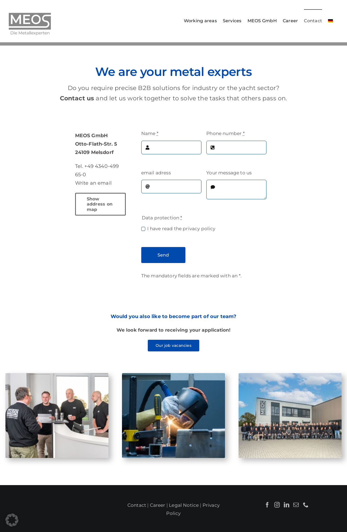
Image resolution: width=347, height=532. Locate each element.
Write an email (93, 183)
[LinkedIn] (286, 505)
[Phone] (306, 505)
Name (150, 133)
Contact (136, 505)
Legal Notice (184, 505)
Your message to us (229, 172)
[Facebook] (267, 505)
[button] (12, 520)
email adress (156, 172)
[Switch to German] (330, 20)
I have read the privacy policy (181, 228)
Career (157, 505)
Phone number (225, 133)
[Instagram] (277, 505)
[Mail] (296, 505)
